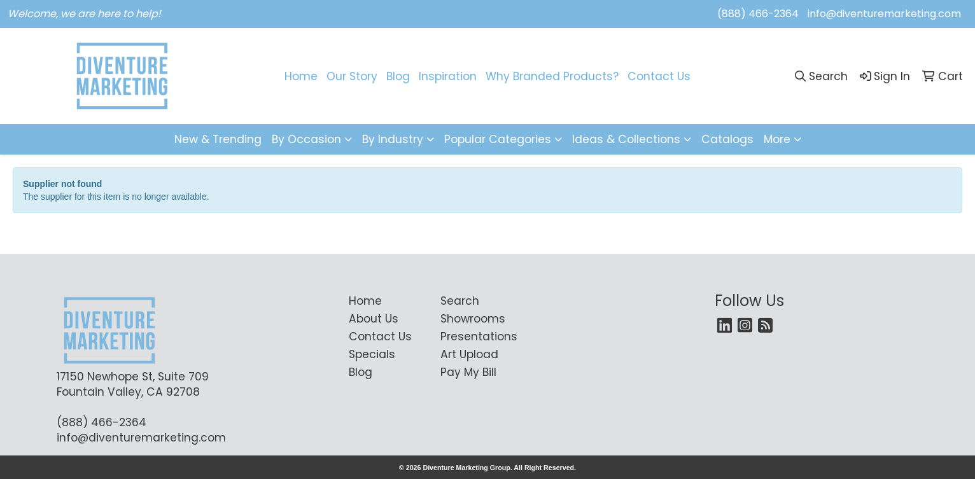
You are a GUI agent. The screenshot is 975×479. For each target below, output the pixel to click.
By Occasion (306, 139)
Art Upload (469, 354)
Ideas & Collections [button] (626, 139)
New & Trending (218, 139)
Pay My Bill (468, 372)
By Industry (392, 139)
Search (459, 301)
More (777, 139)
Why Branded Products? (552, 76)
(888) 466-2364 (758, 13)
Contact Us (659, 76)
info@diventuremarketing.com (884, 13)
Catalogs (727, 139)
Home (301, 76)
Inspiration (448, 76)
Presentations (478, 336)
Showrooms (472, 318)
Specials (372, 354)
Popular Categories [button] (497, 139)
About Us (373, 318)
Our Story (351, 76)
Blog (398, 76)
